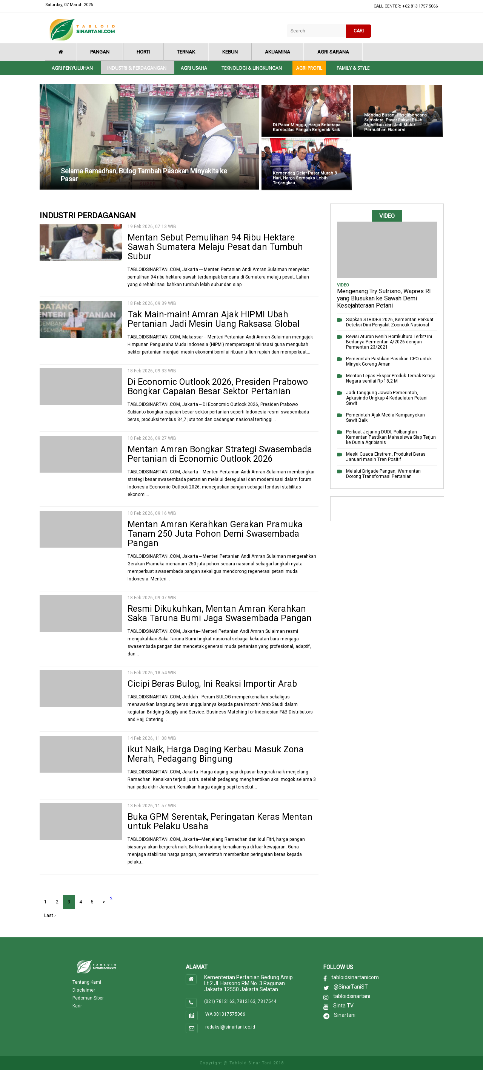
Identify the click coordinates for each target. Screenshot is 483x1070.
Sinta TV (343, 1006)
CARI (359, 31)
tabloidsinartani (351, 996)
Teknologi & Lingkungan (252, 68)
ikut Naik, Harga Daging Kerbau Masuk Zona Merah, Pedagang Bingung (216, 754)
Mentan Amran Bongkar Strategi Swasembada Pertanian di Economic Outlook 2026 (220, 454)
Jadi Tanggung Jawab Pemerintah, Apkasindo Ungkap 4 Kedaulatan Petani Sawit (387, 398)
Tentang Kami (86, 982)
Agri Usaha (194, 68)
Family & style (353, 68)
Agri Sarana (333, 52)
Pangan (99, 52)
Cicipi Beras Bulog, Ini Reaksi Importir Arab (212, 684)
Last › (50, 915)
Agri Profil (309, 68)
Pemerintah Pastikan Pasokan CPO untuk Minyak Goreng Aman (389, 361)
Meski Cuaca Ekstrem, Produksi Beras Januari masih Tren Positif (386, 457)
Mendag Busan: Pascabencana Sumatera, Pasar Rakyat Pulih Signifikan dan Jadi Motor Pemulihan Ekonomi (395, 122)
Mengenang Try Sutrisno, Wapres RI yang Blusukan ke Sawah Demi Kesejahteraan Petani (384, 298)
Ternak (186, 52)
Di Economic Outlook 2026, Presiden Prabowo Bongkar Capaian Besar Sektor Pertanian (218, 386)
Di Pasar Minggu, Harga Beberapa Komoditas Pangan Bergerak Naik (306, 127)
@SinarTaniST (351, 987)
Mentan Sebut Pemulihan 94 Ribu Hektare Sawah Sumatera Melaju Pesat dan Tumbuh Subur (215, 247)
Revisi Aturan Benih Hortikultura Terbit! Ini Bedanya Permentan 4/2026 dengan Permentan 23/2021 (389, 342)
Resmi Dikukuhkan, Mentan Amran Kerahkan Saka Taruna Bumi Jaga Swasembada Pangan (220, 613)
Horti (143, 52)
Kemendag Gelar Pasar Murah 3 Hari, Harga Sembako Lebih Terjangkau (305, 178)
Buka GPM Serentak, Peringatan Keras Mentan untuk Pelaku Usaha (220, 821)
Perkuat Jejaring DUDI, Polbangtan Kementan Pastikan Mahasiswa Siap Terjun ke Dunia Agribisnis (391, 437)
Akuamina (277, 52)
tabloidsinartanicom (355, 977)
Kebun (230, 52)
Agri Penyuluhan (72, 68)
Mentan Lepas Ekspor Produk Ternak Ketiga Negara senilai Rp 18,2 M (390, 378)
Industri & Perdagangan (136, 68)
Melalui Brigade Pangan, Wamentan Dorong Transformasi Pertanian (383, 473)
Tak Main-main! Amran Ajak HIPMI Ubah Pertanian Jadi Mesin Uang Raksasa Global (214, 319)
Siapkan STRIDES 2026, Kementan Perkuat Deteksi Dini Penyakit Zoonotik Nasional (390, 322)
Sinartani (344, 1015)
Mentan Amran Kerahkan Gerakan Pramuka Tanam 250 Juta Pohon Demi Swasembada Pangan (215, 533)
